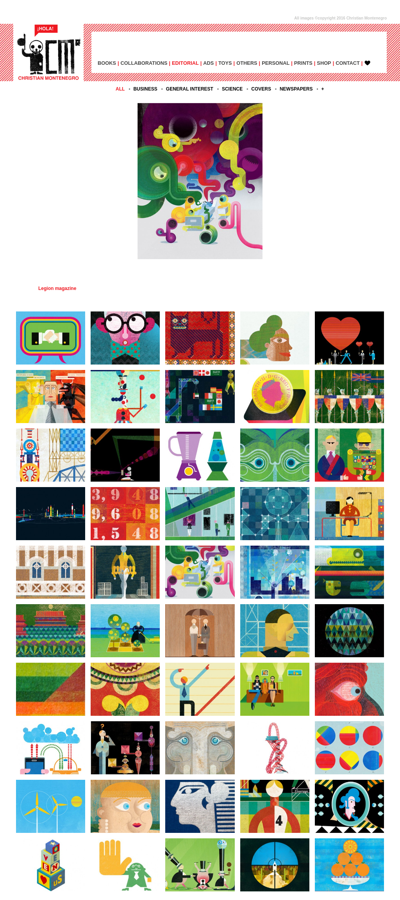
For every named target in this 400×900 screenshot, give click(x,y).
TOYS (225, 63)
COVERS (261, 89)
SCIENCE (232, 89)
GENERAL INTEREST (189, 89)
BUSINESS (145, 89)
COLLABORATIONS (144, 63)
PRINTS (303, 63)
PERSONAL (275, 63)
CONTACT (348, 63)
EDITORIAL (185, 63)
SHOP (324, 63)
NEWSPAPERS (296, 89)
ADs (208, 63)
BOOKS (107, 63)
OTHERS (246, 63)
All (120, 89)
